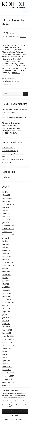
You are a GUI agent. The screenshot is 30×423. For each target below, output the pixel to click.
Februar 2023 (7, 256)
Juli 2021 (5, 315)
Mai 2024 (5, 210)
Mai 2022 (5, 284)
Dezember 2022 (8, 262)
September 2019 (8, 382)
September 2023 (8, 235)
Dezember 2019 (8, 373)
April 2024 (6, 213)
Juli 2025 (5, 192)
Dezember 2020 (8, 336)
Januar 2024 (6, 223)
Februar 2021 (7, 330)
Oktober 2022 (7, 269)
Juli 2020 (5, 351)
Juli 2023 (5, 241)
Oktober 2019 (7, 379)
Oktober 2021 (7, 305)
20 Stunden (8, 33)
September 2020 (8, 345)
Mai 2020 (5, 358)
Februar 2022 (7, 293)
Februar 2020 (7, 367)
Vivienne (5, 123)
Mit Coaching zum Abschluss (12, 159)
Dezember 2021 (8, 299)
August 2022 (6, 275)
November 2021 (8, 302)
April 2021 (6, 324)
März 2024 (6, 216)
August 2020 (6, 348)
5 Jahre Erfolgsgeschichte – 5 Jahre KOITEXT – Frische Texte (12, 130)
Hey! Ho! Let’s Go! (21, 109)
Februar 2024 (7, 220)
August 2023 (6, 238)
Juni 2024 (5, 207)
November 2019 (8, 376)
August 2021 (6, 312)
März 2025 (6, 195)
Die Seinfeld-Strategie (10, 151)
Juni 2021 (5, 318)
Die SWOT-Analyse (8, 148)
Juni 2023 (5, 244)
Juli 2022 (5, 278)
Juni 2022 (5, 281)
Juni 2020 (5, 354)
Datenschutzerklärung (15, 407)
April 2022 (6, 287)
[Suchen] (25, 94)
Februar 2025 (7, 198)
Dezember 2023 (8, 226)
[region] (15, 405)
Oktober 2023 (7, 232)
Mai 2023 (5, 247)
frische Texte (9, 78)
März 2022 (6, 290)
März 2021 (6, 327)
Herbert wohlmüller (9, 112)
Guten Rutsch (7, 162)
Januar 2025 (6, 201)
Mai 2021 (5, 321)
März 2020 (6, 364)
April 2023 (6, 250)
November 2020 (8, 339)
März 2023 (6, 253)
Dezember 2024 (8, 204)
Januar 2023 (6, 259)
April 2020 (6, 361)
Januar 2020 (6, 370)
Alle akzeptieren (15, 411)
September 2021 (8, 308)
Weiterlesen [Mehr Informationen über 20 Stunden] (16, 73)
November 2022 (8, 266)
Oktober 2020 (7, 342)
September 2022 (8, 272)
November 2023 (8, 229)
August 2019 (6, 385)
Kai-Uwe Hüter (7, 109)
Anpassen (15, 415)
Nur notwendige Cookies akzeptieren (15, 419)
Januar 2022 (6, 296)
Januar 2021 (6, 333)
